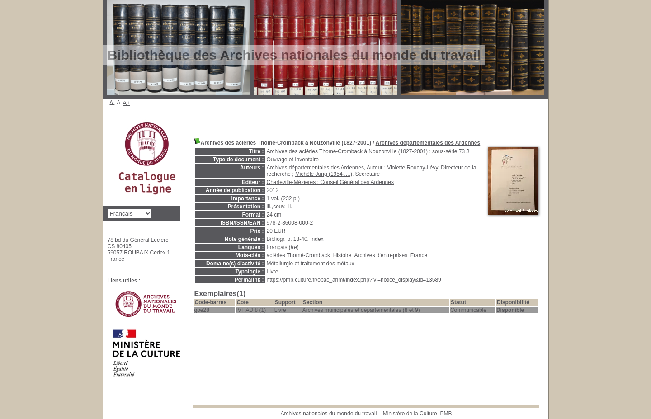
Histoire (342, 255)
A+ (126, 102)
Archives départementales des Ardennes (428, 143)
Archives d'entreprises (380, 255)
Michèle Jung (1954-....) (323, 174)
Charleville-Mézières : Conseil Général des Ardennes (330, 182)
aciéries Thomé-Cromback (298, 255)
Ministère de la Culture (410, 413)
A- (112, 102)
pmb (446, 413)
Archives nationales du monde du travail (329, 413)
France (418, 255)
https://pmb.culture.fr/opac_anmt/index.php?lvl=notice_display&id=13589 (354, 280)
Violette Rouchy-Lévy (412, 168)
